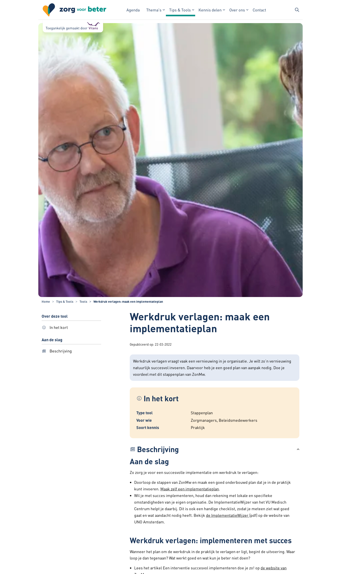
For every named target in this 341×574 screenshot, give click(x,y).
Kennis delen (210, 9)
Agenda (133, 9)
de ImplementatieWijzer (227, 515)
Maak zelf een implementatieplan (189, 488)
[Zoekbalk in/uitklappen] (297, 9)
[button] (214, 449)
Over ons (237, 9)
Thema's (153, 9)
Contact (259, 9)
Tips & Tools (180, 9)
